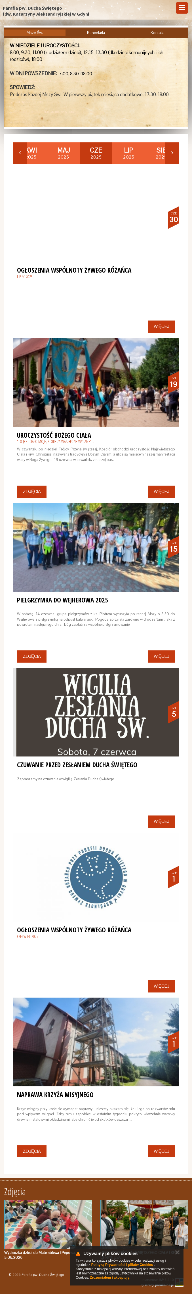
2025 (31, 153)
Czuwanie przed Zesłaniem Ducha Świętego (77, 764)
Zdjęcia (32, 491)
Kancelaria (96, 32)
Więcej (161, 326)
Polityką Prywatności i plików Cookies (122, 1265)
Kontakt (157, 32)
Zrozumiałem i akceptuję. (110, 1278)
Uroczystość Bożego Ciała (54, 435)
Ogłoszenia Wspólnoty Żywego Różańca (74, 270)
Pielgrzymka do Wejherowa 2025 (62, 599)
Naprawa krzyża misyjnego (55, 1094)
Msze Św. (35, 32)
